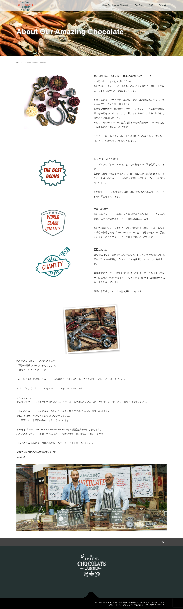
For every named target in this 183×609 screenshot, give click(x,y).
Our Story (139, 5)
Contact (162, 5)
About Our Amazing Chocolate (115, 5)
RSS (162, 541)
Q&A (151, 5)
